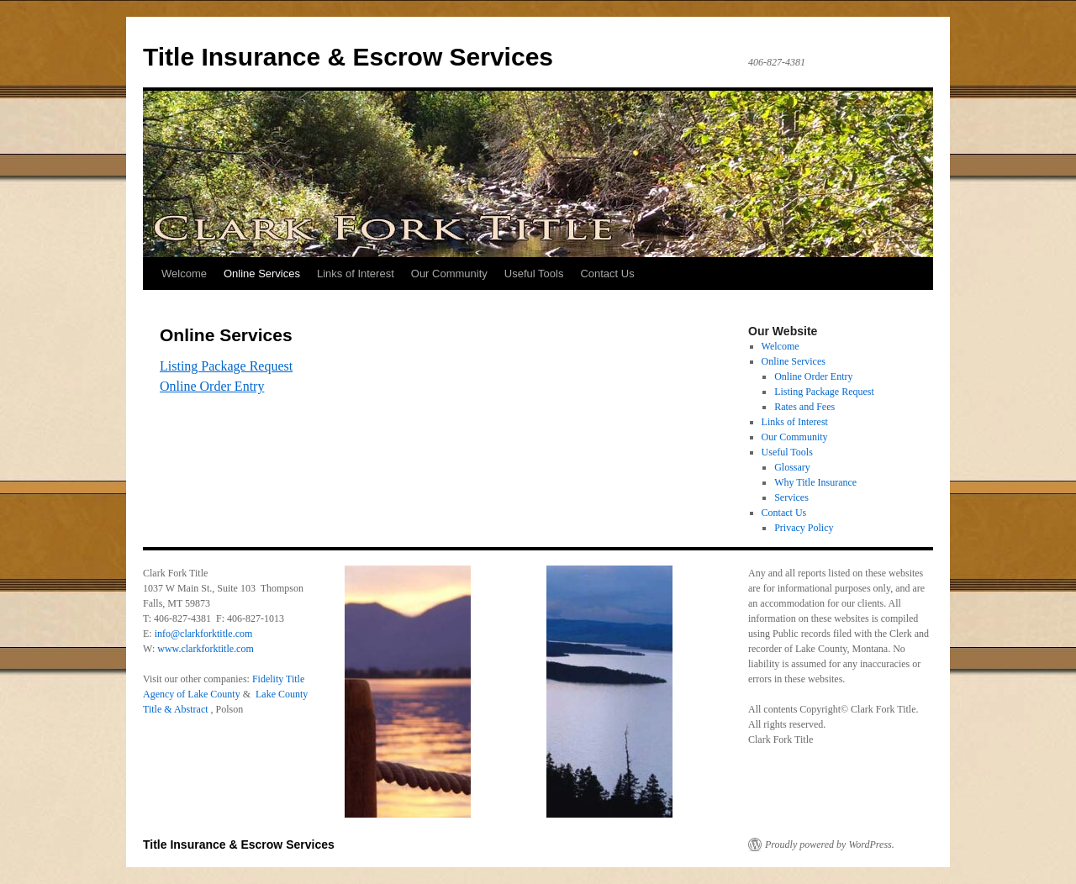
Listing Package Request (226, 366)
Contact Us (607, 273)
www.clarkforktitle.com (205, 649)
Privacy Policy (803, 528)
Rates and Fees (804, 407)
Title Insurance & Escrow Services (348, 57)
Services (791, 497)
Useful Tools (534, 273)
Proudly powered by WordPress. (829, 844)
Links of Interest (355, 273)
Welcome (184, 273)
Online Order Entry (212, 386)
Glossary (792, 467)
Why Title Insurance (815, 482)
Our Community (449, 273)
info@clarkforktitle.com (204, 633)
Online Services (262, 273)
